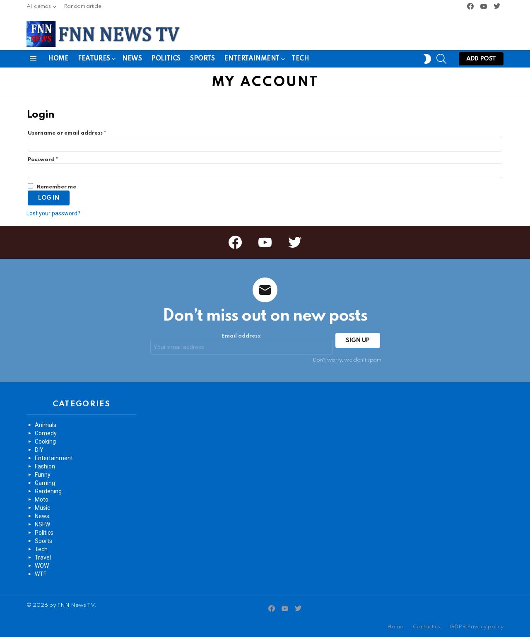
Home (58, 58)
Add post (481, 60)
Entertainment (251, 60)
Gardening (48, 491)
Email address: (241, 344)
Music (42, 507)
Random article (82, 6)
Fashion (45, 466)
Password (43, 159)
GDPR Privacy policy (477, 627)
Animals (45, 425)
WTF (40, 574)
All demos (38, 8)
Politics (166, 58)
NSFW (42, 524)
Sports (202, 58)
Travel (43, 557)
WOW (42, 565)
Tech (300, 58)
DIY (39, 449)
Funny (43, 474)
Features (94, 60)
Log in (48, 198)
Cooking (45, 441)
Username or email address (67, 133)
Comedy (46, 433)
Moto (41, 499)
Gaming (45, 483)
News (132, 58)
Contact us (426, 627)
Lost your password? (53, 213)
